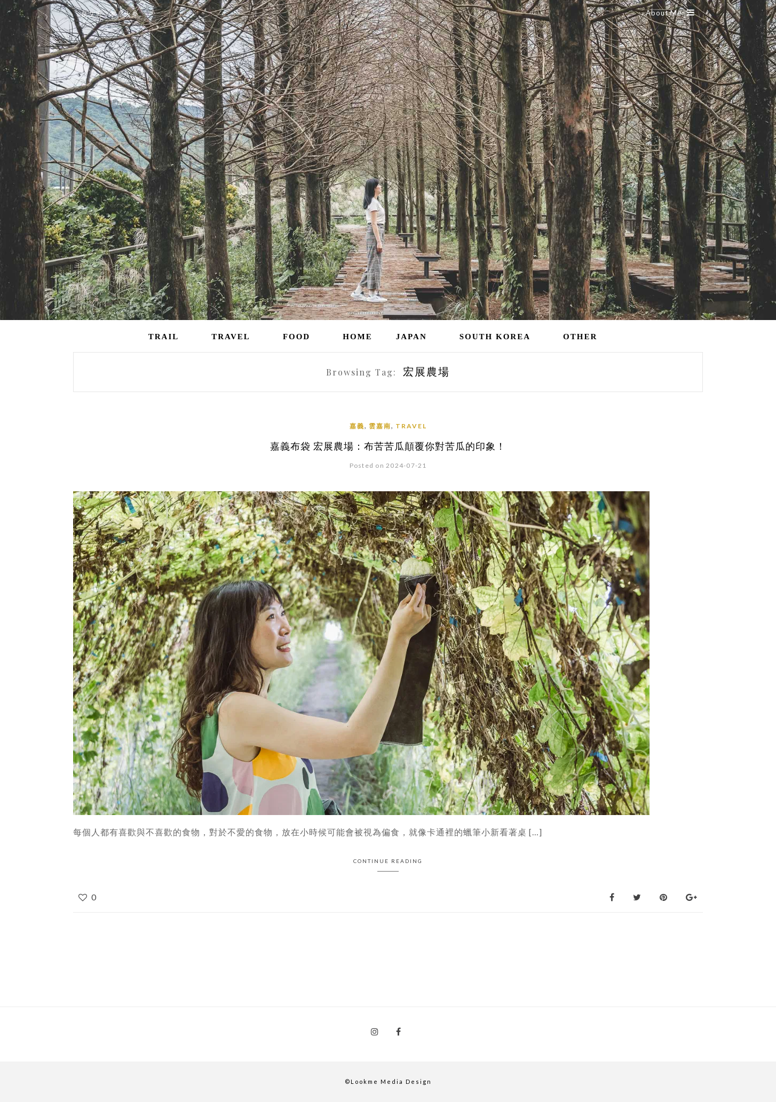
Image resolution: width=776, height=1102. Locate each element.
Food (296, 336)
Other (580, 336)
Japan (411, 336)
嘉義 (357, 426)
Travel (230, 336)
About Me (670, 13)
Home (358, 336)
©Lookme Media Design (388, 1081)
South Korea (495, 336)
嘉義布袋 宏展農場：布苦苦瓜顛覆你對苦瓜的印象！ (388, 446)
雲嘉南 (380, 426)
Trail (163, 336)
